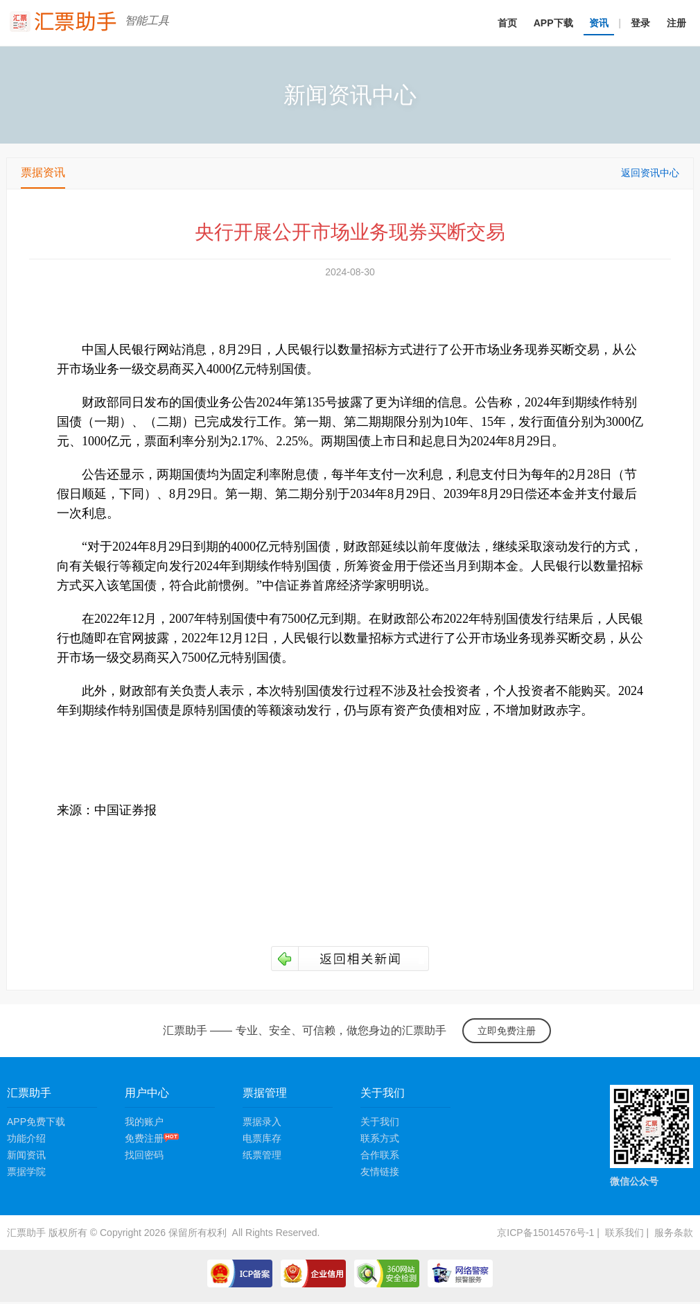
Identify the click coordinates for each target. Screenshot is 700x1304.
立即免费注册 (507, 1030)
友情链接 (379, 1171)
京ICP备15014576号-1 (545, 1232)
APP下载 (553, 22)
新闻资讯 (26, 1154)
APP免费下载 (36, 1121)
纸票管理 (262, 1154)
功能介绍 (26, 1138)
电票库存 (262, 1138)
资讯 (599, 22)
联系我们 (624, 1232)
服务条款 (673, 1232)
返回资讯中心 (650, 172)
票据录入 (262, 1121)
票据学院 (26, 1171)
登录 (640, 22)
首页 (507, 22)
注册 (676, 22)
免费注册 (152, 1138)
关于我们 (379, 1121)
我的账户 (144, 1121)
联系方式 (379, 1138)
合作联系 (379, 1154)
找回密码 (144, 1154)
